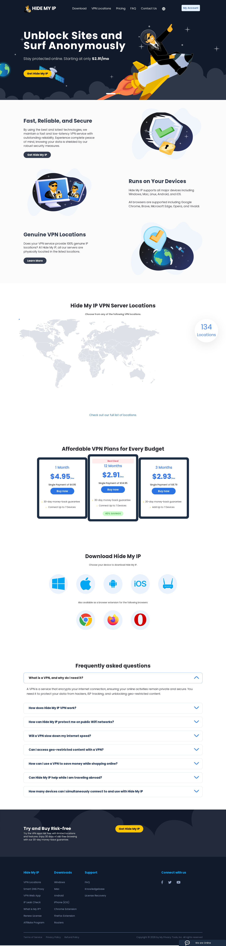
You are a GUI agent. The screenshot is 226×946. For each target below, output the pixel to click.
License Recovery (95, 896)
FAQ (133, 8)
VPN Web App (32, 896)
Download (79, 8)
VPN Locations (101, 8)
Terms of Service (33, 937)
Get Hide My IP (37, 73)
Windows (59, 883)
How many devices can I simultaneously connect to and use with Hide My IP (87, 792)
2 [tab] (117, 93)
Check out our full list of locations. (113, 415)
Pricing (120, 8)
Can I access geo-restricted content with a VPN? (67, 750)
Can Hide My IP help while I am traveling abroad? (66, 778)
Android (59, 896)
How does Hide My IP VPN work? (53, 708)
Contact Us (149, 8)
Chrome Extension (65, 909)
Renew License (33, 916)
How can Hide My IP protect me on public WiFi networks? (72, 722)
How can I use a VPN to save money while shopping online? (74, 764)
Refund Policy (72, 937)
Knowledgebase (95, 889)
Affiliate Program (34, 923)
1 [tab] (111, 93)
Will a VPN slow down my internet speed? (60, 736)
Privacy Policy (53, 937)
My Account (190, 8)
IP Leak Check (32, 903)
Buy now (62, 491)
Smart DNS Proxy (34, 889)
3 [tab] (119, 93)
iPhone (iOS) (61, 903)
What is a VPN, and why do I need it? (56, 678)
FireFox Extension (64, 916)
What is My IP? (32, 909)
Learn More (35, 261)
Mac (56, 889)
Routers (59, 923)
